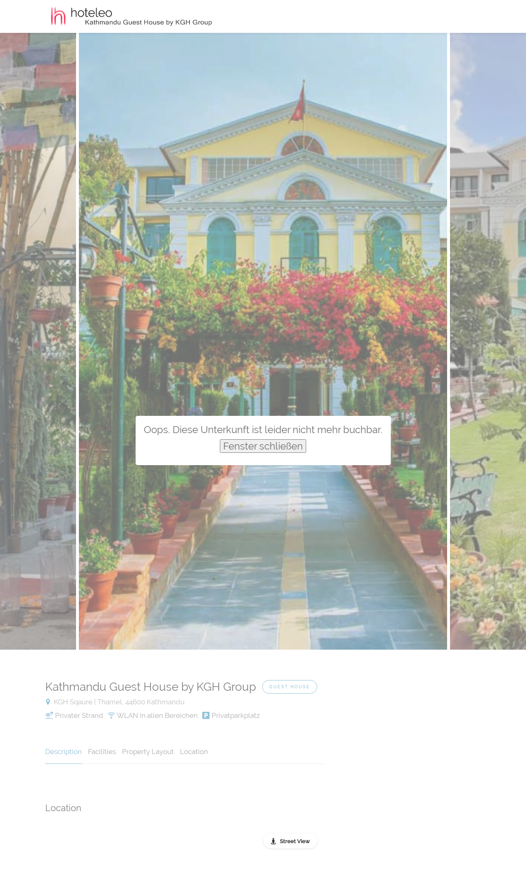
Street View (295, 841)
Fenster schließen (263, 446)
